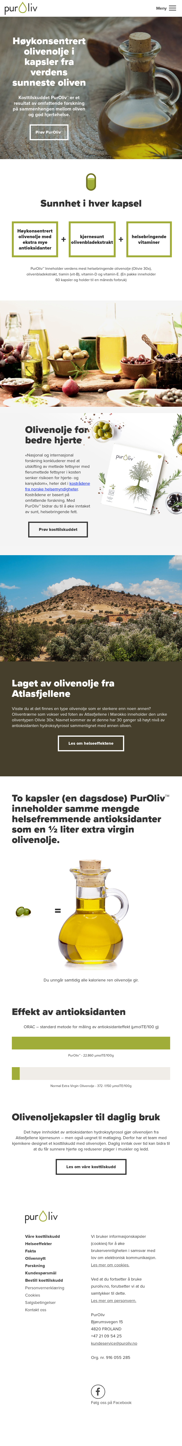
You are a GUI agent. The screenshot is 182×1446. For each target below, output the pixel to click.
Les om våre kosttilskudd (91, 1167)
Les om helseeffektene (91, 743)
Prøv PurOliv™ (49, 132)
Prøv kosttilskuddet (58, 529)
